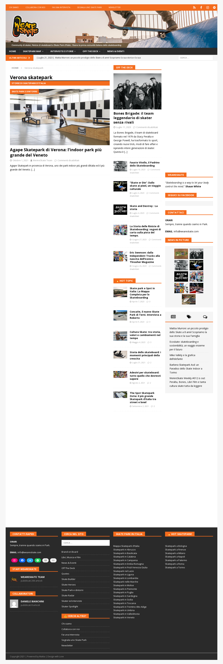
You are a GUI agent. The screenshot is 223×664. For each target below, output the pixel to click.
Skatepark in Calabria (124, 556)
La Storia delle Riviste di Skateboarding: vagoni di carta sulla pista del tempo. (145, 230)
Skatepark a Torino (175, 567)
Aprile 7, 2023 (138, 301)
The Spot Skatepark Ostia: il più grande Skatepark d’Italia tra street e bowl (143, 397)
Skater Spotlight (70, 606)
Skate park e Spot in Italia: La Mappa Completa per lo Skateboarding (142, 292)
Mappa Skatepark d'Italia (126, 545)
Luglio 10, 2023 (138, 169)
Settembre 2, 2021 (140, 406)
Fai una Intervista (61, 7)
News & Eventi (123, 51)
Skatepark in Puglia (123, 592)
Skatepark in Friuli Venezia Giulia (130, 567)
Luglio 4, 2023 (138, 213)
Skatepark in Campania (125, 560)
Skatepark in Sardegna (125, 595)
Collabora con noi (35, 7)
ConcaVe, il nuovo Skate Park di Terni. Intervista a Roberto (145, 314)
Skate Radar (68, 595)
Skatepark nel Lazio (123, 570)
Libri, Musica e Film (71, 557)
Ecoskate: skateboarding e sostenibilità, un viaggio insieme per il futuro (187, 345)
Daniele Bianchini (32, 601)
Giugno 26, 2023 (139, 265)
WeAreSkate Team (42, 160)
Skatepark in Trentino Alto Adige (130, 606)
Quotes (65, 573)
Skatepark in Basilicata (125, 553)
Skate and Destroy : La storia (144, 207)
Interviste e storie (65, 51)
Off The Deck (124, 67)
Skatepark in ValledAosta (126, 613)
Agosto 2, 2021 (138, 382)
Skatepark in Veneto (124, 617)
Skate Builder (68, 578)
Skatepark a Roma (174, 563)
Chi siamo (14, 7)
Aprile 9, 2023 (138, 321)
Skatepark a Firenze (175, 549)
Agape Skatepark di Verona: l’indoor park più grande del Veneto (56, 152)
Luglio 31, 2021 (138, 362)
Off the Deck (96, 51)
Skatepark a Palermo (176, 560)
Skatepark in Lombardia (125, 577)
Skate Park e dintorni (72, 589)
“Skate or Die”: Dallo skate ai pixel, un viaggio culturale (145, 185)
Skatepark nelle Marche (125, 581)
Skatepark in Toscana (124, 603)
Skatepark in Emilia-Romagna (128, 563)
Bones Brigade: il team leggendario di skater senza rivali (133, 118)
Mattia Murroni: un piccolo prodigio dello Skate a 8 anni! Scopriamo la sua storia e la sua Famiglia (189, 332)
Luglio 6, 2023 (138, 192)
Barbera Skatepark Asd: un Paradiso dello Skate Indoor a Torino (186, 368)
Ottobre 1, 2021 (20, 160)
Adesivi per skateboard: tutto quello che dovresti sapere (145, 375)
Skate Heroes (69, 584)
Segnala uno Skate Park (89, 7)
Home (12, 51)
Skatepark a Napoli (175, 556)
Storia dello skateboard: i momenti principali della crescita (145, 355)
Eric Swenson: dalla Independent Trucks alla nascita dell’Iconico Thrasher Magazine (145, 257)
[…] (33, 169)
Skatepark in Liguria (123, 574)
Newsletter (114, 7)
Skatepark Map (33, 51)
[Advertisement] (137, 467)
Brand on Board (70, 551)
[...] (125, 151)
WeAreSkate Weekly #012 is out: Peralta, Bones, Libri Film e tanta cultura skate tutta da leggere (188, 381)
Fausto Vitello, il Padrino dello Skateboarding (145, 164)
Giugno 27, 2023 (139, 239)
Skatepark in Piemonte (125, 588)
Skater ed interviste (72, 600)
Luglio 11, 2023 (123, 127)
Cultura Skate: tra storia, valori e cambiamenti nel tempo (145, 335)
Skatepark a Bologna (176, 545)
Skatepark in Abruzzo (124, 549)
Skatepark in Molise (123, 585)
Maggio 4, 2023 (138, 342)
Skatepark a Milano (175, 553)
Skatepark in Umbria (124, 610)
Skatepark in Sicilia (123, 599)
